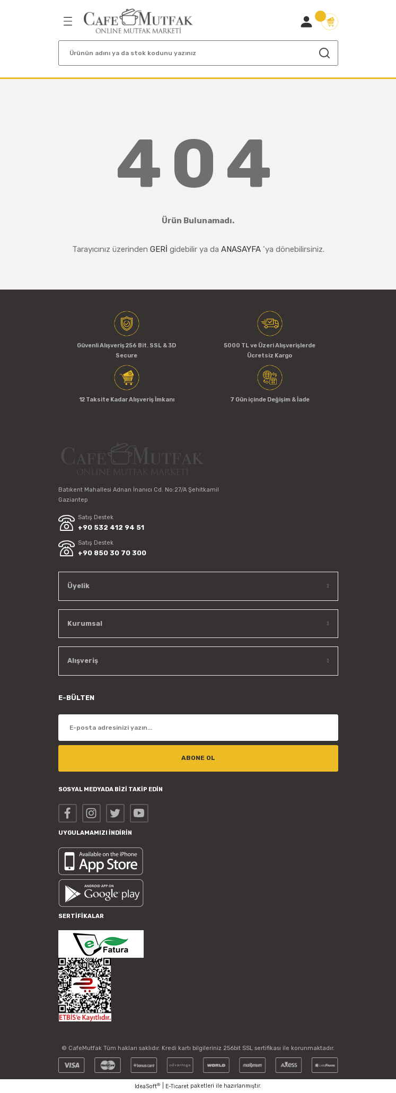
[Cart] (329, 21)
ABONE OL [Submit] (198, 758)
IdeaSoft (147, 1086)
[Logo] (138, 21)
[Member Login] (306, 21)
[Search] (198, 53)
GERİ (159, 249)
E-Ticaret (177, 1086)
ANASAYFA (241, 249)
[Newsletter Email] (198, 727)
